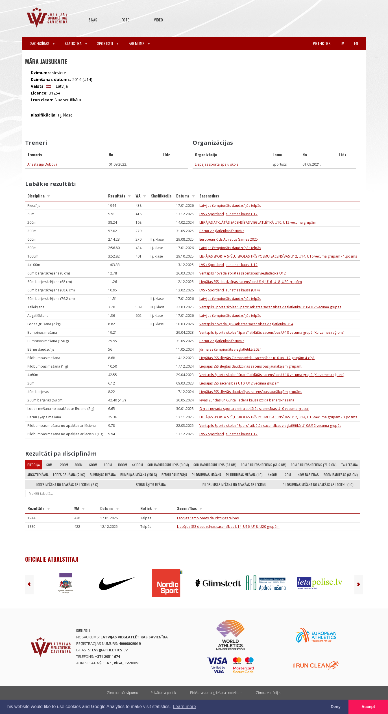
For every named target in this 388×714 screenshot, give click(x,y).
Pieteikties (321, 43)
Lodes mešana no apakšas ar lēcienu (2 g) (67, 484)
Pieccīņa (33, 464)
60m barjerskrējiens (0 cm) (168, 464)
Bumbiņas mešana (103, 474)
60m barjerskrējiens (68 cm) (214, 464)
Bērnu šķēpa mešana (151, 484)
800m (108, 464)
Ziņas (92, 20)
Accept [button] (368, 706)
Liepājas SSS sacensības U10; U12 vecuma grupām (239, 383)
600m (93, 464)
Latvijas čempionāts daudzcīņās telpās (230, 205)
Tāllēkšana (349, 464)
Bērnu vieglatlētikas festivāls (221, 231)
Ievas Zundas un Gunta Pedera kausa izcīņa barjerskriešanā (246, 400)
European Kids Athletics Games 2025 (228, 239)
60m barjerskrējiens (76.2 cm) (314, 464)
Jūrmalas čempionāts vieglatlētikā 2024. (230, 349)
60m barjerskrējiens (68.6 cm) (263, 464)
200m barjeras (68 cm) (340, 474)
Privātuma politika (164, 692)
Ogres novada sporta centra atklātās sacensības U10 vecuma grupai (254, 408)
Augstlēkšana (38, 474)
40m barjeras (308, 474)
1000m (122, 464)
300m (78, 464)
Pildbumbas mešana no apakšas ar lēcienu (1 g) (318, 484)
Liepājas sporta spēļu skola (217, 164)
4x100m (137, 464)
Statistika (76, 43)
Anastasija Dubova (42, 164)
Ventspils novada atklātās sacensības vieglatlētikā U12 (242, 273)
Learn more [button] (184, 706)
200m (64, 464)
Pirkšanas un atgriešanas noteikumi (216, 692)
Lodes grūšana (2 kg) (69, 474)
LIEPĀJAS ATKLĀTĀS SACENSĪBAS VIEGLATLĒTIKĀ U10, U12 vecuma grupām (257, 222)
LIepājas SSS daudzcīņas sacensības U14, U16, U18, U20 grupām (250, 281)
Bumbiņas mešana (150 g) (138, 474)
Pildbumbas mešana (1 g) (244, 474)
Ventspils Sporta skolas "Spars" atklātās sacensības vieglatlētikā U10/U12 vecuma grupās (270, 307)
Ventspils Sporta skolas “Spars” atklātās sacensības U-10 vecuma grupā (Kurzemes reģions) (271, 332)
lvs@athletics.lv (110, 650)
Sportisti (107, 43)
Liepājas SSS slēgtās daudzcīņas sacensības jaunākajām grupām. (250, 366)
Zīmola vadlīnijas (268, 692)
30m (288, 474)
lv (342, 43)
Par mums (139, 43)
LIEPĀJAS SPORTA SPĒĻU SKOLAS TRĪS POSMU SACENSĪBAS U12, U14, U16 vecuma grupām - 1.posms (278, 256)
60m (49, 464)
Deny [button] (336, 706)
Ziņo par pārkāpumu (122, 692)
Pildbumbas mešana (206, 474)
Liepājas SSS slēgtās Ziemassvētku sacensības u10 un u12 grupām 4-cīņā (257, 357)
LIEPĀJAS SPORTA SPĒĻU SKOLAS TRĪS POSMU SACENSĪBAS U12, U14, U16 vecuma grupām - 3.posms (278, 417)
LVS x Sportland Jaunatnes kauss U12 (228, 214)
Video (158, 20)
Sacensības (42, 43)
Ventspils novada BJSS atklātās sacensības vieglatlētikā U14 (246, 324)
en (356, 43)
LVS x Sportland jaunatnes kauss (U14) (229, 290)
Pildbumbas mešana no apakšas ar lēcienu (234, 484)
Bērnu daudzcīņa (174, 474)
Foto (125, 20)
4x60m (272, 474)
